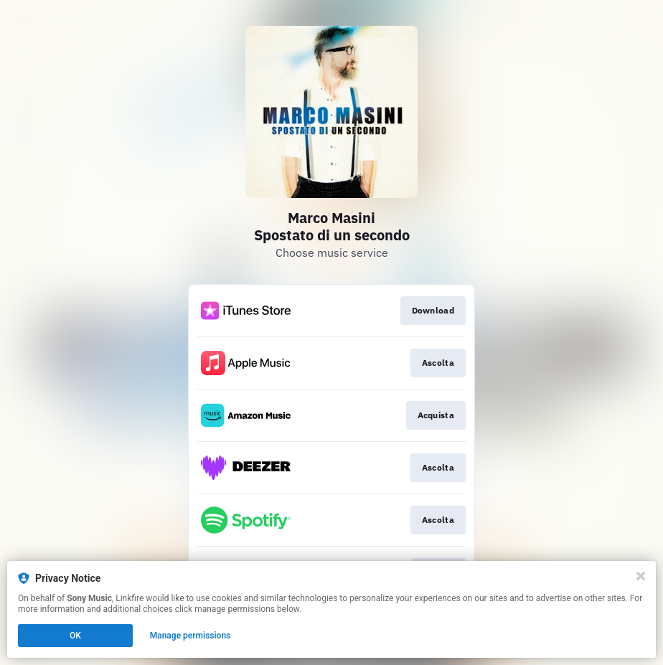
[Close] (640, 576)
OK (75, 636)
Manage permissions (190, 636)
